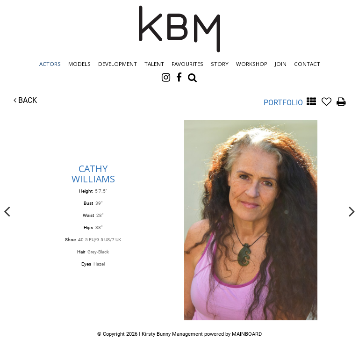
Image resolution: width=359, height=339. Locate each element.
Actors (50, 63)
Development (117, 63)
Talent (154, 63)
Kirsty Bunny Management (179, 29)
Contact (307, 63)
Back (25, 100)
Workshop (251, 63)
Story (220, 63)
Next (352, 211)
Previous (7, 211)
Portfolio (283, 102)
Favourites (187, 63)
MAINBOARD (247, 334)
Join (281, 63)
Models (79, 63)
